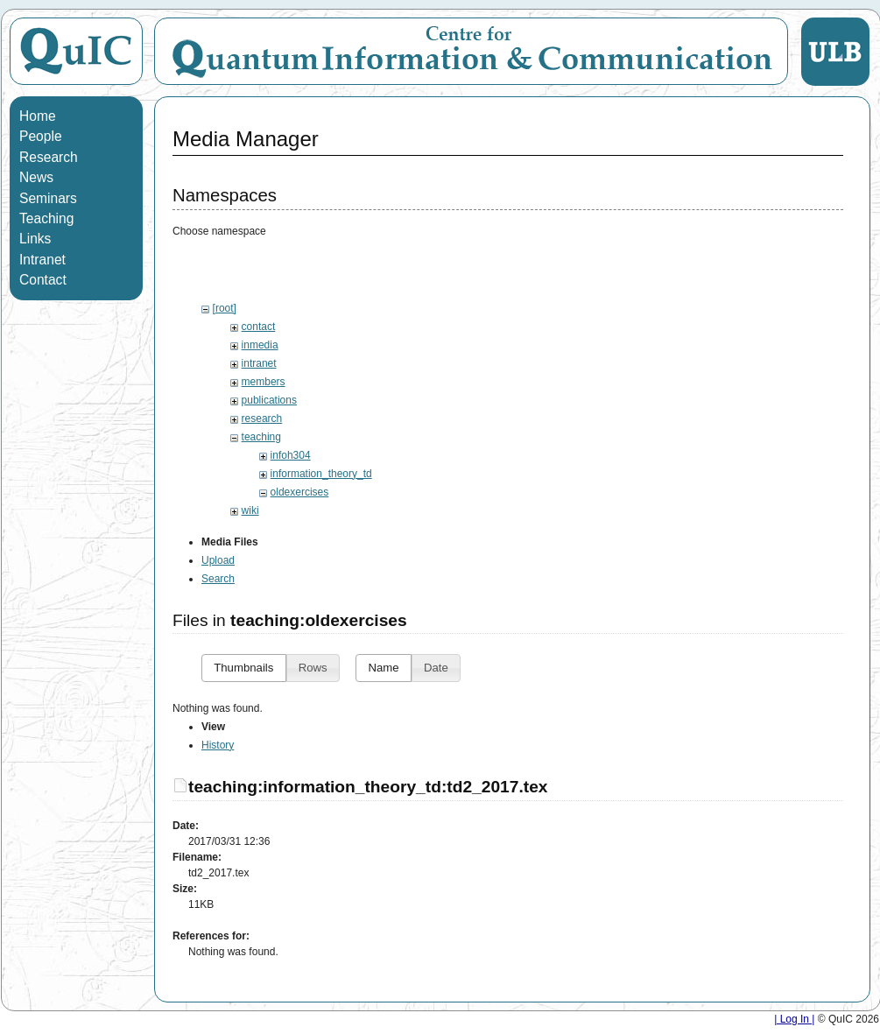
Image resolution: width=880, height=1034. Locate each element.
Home (37, 116)
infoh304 (291, 455)
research (262, 418)
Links (35, 238)
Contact (43, 279)
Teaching (46, 218)
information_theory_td (321, 474)
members (263, 382)
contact (259, 326)
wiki (250, 510)
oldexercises (300, 492)
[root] (224, 308)
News (36, 177)
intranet (259, 363)
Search (218, 599)
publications (269, 400)
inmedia (260, 345)
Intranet (42, 259)
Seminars (48, 198)
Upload (218, 580)
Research (48, 157)
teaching (261, 437)
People (40, 136)
